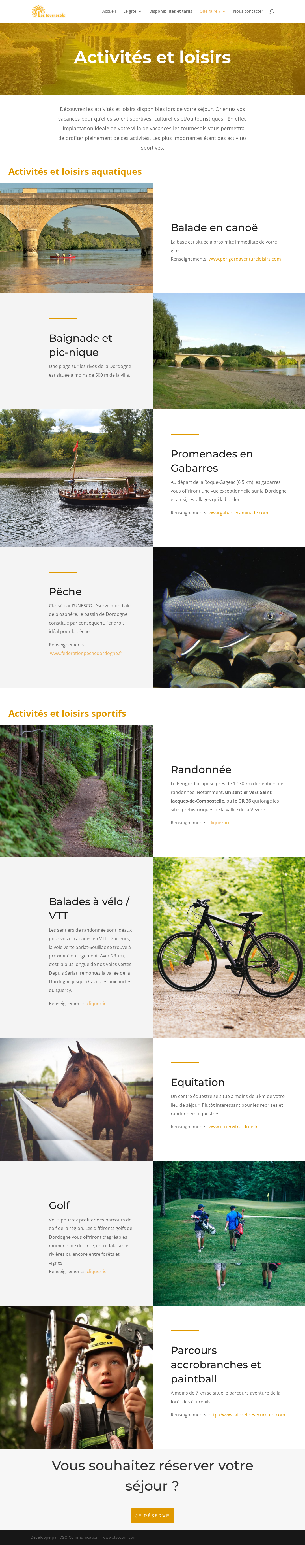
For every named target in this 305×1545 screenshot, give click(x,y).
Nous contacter (248, 11)
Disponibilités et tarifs (170, 11)
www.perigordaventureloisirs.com (245, 259)
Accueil (109, 11)
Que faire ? (210, 11)
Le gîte (129, 11)
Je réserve (152, 1515)
